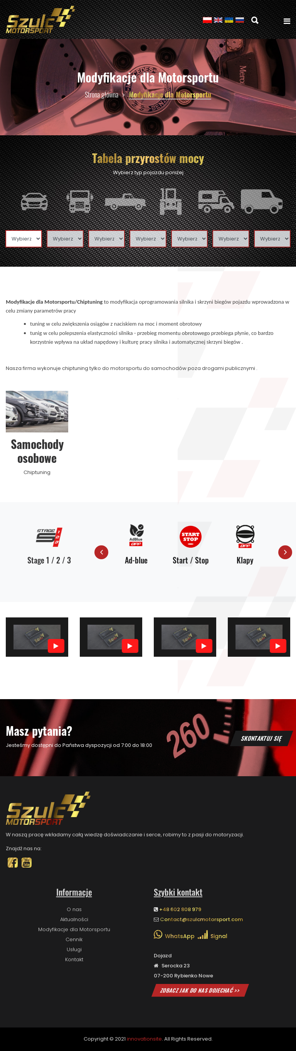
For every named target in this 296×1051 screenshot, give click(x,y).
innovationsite (144, 1039)
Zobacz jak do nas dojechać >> (200, 990)
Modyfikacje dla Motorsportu (74, 929)
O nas (74, 909)
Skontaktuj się (261, 738)
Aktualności (74, 919)
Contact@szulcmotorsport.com (201, 919)
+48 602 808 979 (180, 909)
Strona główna (101, 94)
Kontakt (74, 959)
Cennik (74, 939)
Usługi (74, 949)
